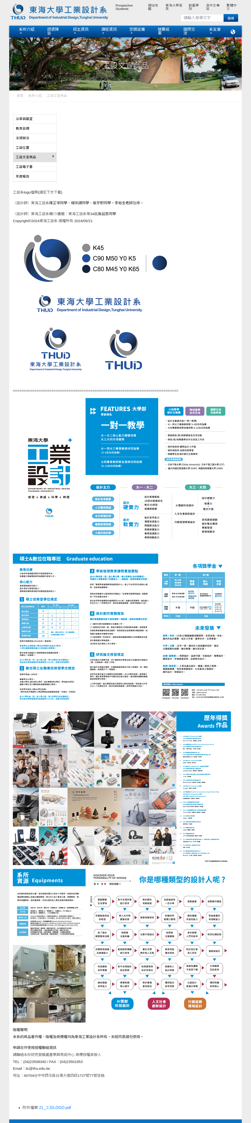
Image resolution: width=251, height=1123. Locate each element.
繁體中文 (232, 7)
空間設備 (137, 29)
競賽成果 (163, 31)
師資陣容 (53, 31)
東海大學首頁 (173, 7)
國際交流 (189, 31)
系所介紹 (26, 29)
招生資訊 (80, 29)
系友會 (215, 29)
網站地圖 (153, 7)
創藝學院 (194, 7)
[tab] (34, 119)
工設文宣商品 (57, 96)
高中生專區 (213, 7)
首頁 (20, 96)
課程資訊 (109, 29)
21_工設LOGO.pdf (55, 1108)
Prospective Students (124, 7)
